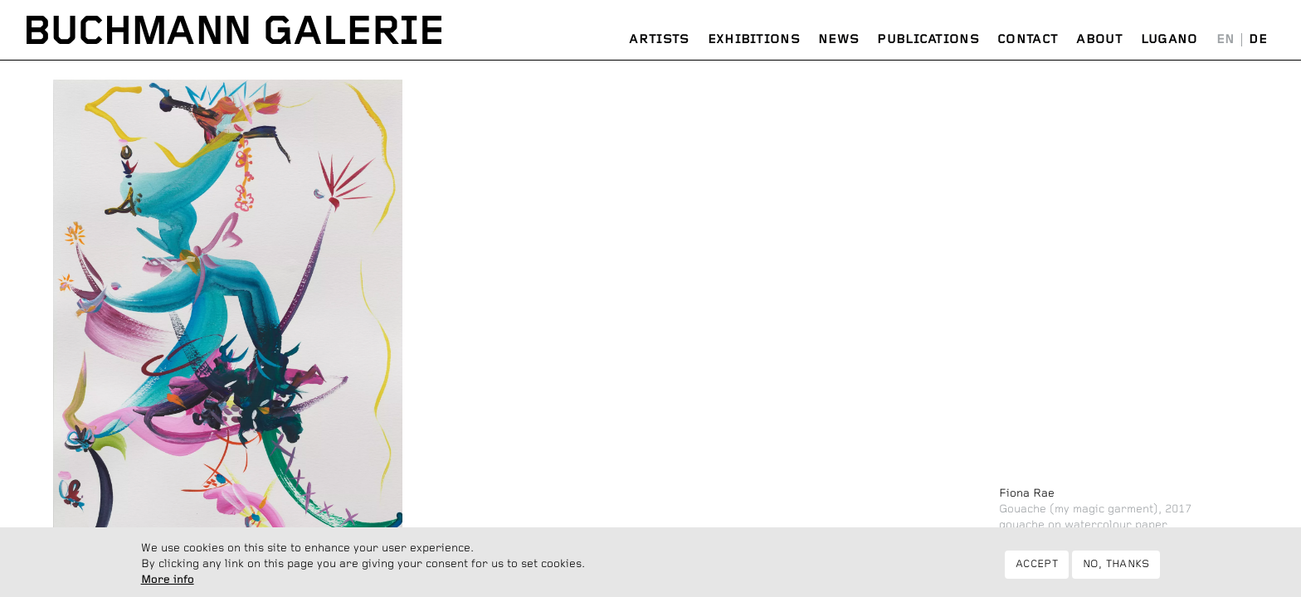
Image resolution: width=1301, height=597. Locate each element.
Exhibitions (754, 39)
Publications (928, 39)
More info (167, 582)
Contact (1027, 39)
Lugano (1169, 39)
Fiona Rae (1027, 493)
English (1226, 40)
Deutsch (1258, 40)
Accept (1037, 567)
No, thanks (1116, 567)
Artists (659, 39)
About (1099, 39)
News (838, 39)
